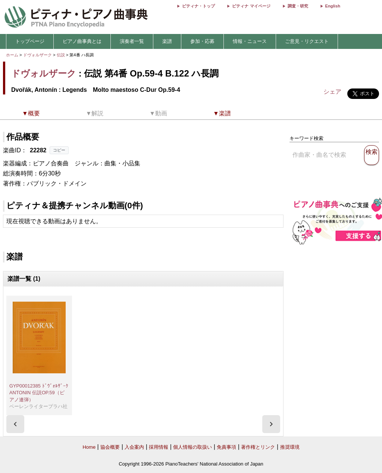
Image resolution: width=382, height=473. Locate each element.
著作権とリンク (258, 447)
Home (89, 447)
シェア (332, 91)
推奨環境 (290, 447)
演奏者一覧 (132, 41)
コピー (59, 150)
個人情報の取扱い (192, 447)
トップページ (29, 41)
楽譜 (167, 41)
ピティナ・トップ (198, 6)
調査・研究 (298, 6)
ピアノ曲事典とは (82, 41)
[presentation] (15, 424)
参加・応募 (202, 41)
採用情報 (158, 447)
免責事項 (226, 447)
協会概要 (110, 447)
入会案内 (134, 447)
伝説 (61, 55)
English (332, 6)
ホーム (12, 55)
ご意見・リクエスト (307, 41)
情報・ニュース (250, 41)
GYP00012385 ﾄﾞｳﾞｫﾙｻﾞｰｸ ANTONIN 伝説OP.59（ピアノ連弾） (38, 392)
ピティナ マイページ (251, 6)
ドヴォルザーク (37, 55)
